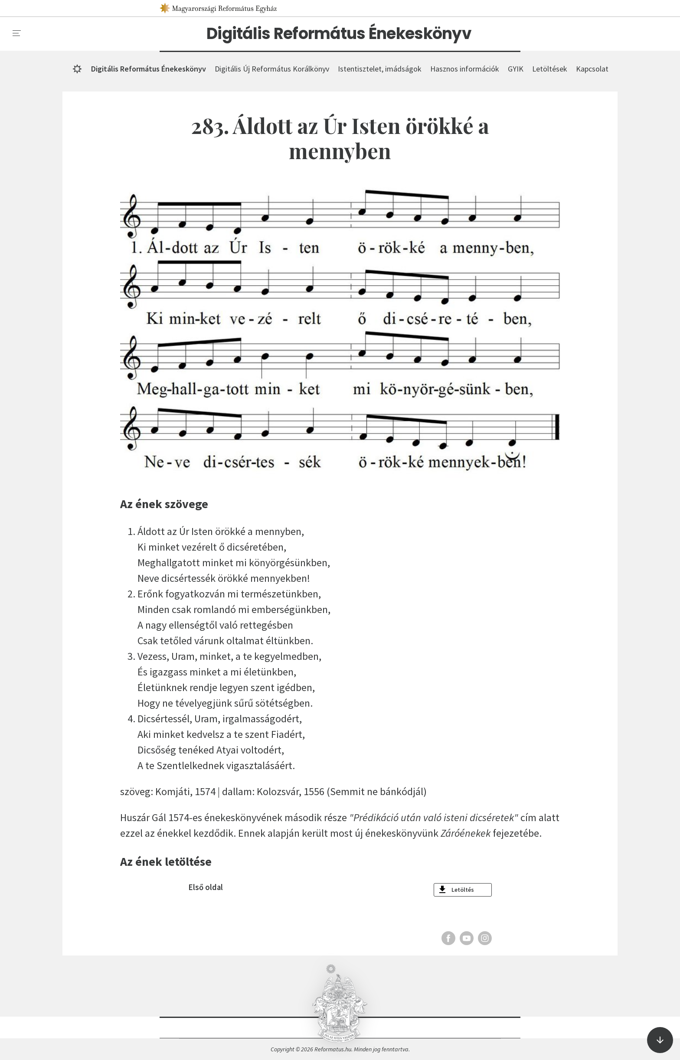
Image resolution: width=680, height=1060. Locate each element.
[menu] (17, 33)
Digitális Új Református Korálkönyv (272, 69)
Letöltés (462, 890)
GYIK (515, 69)
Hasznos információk (464, 69)
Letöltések (549, 69)
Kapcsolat (592, 69)
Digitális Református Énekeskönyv (338, 34)
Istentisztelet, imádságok (380, 69)
